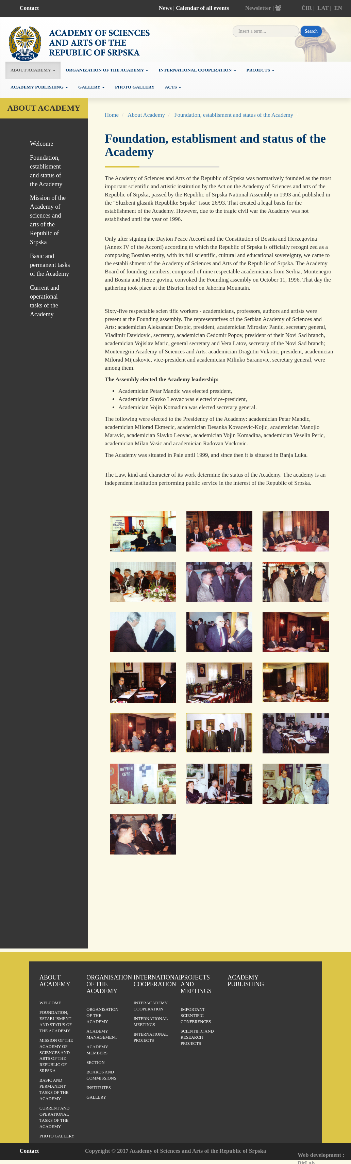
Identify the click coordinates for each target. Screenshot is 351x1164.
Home (112, 115)
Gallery (91, 87)
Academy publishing (39, 87)
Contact (29, 8)
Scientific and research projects (197, 1037)
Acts (173, 87)
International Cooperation (158, 981)
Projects (261, 70)
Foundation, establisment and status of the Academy (233, 115)
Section (95, 1062)
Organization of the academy (107, 70)
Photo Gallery (134, 87)
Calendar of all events (202, 8)
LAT (323, 8)
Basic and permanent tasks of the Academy (50, 265)
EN (338, 8)
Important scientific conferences (196, 1015)
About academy (33, 70)
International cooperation (197, 70)
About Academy (146, 115)
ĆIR (306, 8)
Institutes (98, 1087)
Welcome (41, 143)
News (165, 8)
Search (311, 31)
